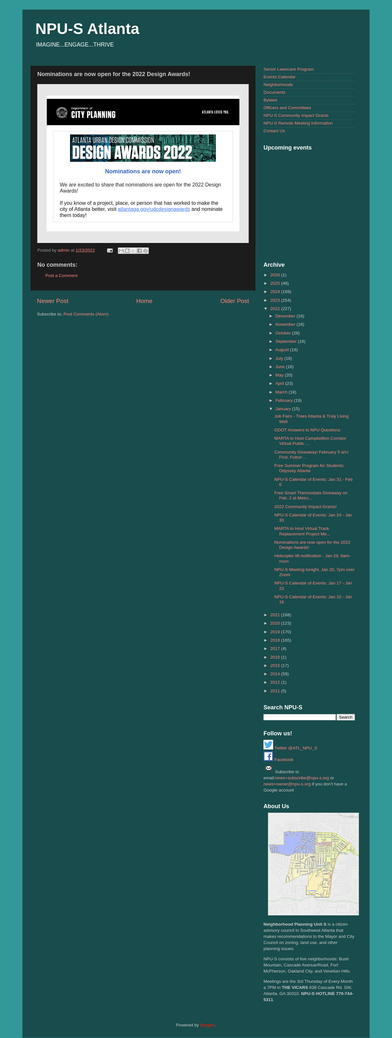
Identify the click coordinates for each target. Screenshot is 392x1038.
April (280, 383)
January (283, 408)
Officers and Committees (287, 107)
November (286, 324)
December (286, 316)
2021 (275, 614)
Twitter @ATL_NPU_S (290, 748)
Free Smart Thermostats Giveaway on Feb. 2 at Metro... (311, 495)
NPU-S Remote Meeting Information (298, 123)
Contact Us (274, 130)
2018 (275, 640)
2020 (275, 623)
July (279, 358)
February (284, 400)
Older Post (234, 301)
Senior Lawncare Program (288, 69)
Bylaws (270, 100)
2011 (275, 690)
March (282, 392)
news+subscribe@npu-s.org (302, 777)
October (283, 333)
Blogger (207, 1025)
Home (144, 301)
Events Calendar (279, 76)
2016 (275, 657)
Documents (274, 92)
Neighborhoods (278, 84)
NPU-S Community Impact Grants (296, 115)
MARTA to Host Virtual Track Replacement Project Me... (302, 531)
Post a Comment (61, 275)
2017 (275, 648)
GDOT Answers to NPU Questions (307, 430)
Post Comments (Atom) (86, 314)
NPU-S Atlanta (87, 28)
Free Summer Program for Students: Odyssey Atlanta (309, 468)
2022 (275, 308)
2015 (275, 665)
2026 (275, 274)
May (280, 375)
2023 (275, 300)
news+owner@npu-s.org (287, 784)
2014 (275, 673)
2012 (275, 682)
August (282, 349)
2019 (275, 631)
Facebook (278, 759)
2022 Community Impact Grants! (305, 506)
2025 (275, 283)
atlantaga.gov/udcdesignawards (154, 209)
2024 (275, 291)
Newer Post (52, 301)
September (286, 341)
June (280, 366)
